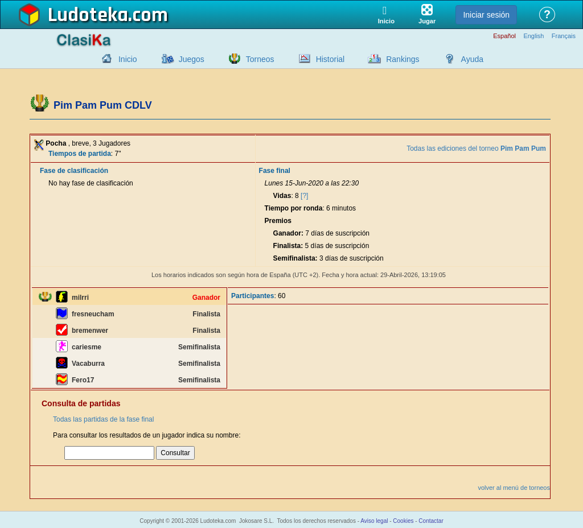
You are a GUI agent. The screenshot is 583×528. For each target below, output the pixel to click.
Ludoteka (88, 15)
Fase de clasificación (74, 171)
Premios (278, 221)
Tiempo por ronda (294, 208)
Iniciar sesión (486, 14)
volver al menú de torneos (514, 487)
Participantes (252, 296)
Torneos (260, 59)
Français (564, 36)
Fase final (274, 171)
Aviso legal (374, 521)
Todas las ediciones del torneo (476, 148)
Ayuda (472, 59)
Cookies (403, 521)
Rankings (402, 59)
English (533, 36)
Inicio (127, 59)
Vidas (282, 196)
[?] (304, 196)
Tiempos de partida (79, 154)
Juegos (191, 59)
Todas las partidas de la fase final (103, 419)
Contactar (430, 521)
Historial (330, 59)
